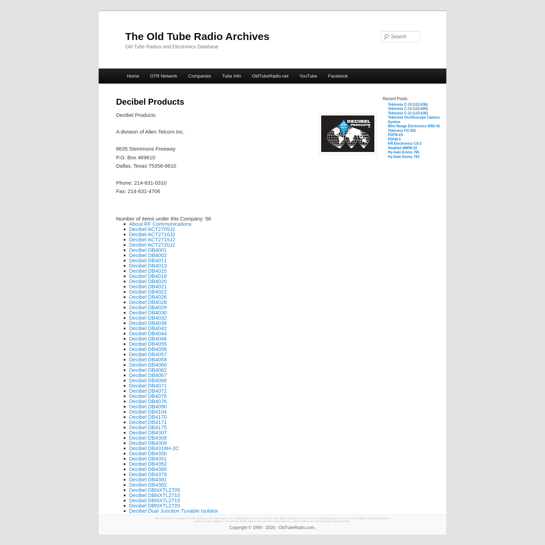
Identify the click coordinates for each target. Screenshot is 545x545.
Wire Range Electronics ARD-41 (414, 126)
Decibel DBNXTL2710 (154, 495)
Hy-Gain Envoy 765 (404, 152)
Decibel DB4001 (148, 250)
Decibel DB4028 (148, 302)
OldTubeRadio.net (270, 76)
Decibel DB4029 (148, 307)
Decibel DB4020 (148, 281)
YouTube (308, 76)
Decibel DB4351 (148, 459)
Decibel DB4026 (148, 297)
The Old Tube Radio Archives (197, 36)
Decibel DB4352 (148, 464)
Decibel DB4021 (148, 286)
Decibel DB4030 (148, 312)
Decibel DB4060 (148, 365)
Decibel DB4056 (148, 349)
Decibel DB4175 (148, 427)
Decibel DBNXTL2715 (154, 500)
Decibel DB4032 (148, 318)
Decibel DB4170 (148, 417)
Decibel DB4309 (148, 443)
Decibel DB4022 (148, 292)
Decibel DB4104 (148, 412)
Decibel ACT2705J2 (152, 229)
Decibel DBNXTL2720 (154, 505)
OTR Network (163, 76)
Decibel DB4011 (148, 260)
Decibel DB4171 (148, 422)
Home (133, 76)
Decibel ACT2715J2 (152, 239)
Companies (199, 76)
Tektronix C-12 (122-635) (408, 113)
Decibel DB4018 (148, 276)
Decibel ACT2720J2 (152, 245)
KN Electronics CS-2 (405, 143)
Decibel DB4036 (148, 323)
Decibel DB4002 (148, 255)
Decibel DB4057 (148, 354)
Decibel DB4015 (148, 271)
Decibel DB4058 (148, 359)
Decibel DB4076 (148, 401)
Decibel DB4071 (148, 385)
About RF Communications (160, 224)
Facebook (338, 76)
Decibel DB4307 (148, 432)
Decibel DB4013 (148, 266)
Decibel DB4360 (148, 469)
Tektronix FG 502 (402, 131)
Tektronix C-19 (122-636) (408, 104)
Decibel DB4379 (148, 474)
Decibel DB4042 (148, 328)
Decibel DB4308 (148, 438)
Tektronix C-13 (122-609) (408, 109)
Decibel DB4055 (148, 344)
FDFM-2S (395, 135)
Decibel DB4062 (148, 370)
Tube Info (231, 76)
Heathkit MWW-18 (402, 148)
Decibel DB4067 (148, 375)
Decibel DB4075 (148, 396)
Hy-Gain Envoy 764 (404, 157)
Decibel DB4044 (148, 333)
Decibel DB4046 (148, 339)
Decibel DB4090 (148, 406)
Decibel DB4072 (148, 391)
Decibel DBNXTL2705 (154, 490)
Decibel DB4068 (148, 380)
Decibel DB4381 (148, 479)
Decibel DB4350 (148, 453)
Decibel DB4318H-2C (154, 448)
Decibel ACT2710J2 (152, 234)
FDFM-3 (394, 139)
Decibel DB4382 (148, 485)
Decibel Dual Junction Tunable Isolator (173, 511)
